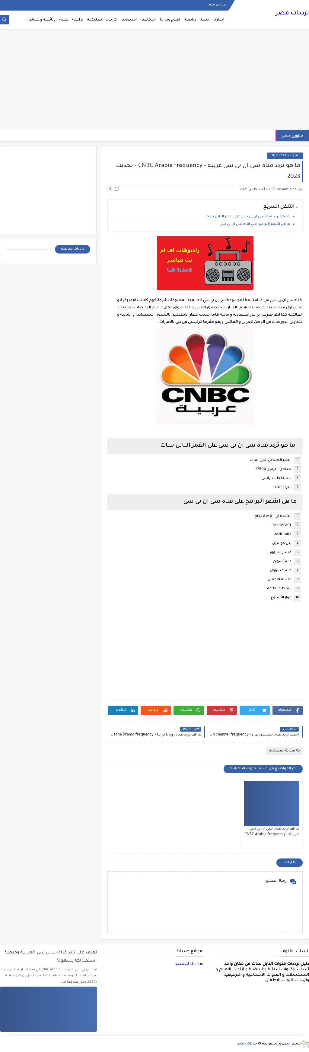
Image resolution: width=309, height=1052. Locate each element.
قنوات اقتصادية (285, 156)
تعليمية (94, 20)
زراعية (77, 20)
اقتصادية (128, 20)
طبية (63, 20)
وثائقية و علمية (41, 20)
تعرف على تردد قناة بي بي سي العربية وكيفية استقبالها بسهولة (51, 956)
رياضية (190, 20)
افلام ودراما (170, 20)
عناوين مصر (216, 5)
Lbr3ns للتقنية (189, 964)
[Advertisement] (154, 82)
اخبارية (218, 20)
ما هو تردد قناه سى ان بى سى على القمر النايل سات (247, 217)
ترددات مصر (292, 13)
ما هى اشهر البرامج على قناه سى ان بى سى (255, 224)
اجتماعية (148, 20)
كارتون (111, 20)
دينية (204, 20)
